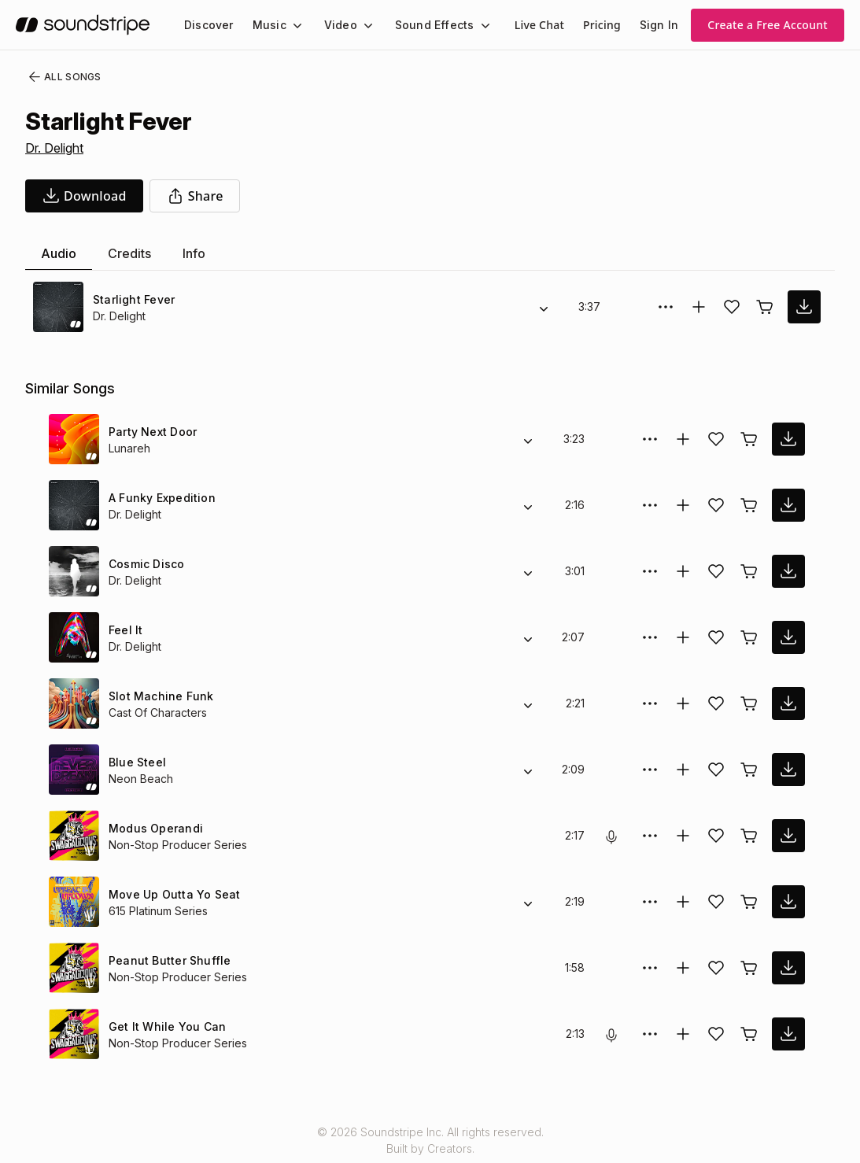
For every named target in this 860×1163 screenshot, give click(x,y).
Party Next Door (152, 431)
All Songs (62, 77)
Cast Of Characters (157, 712)
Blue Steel (135, 762)
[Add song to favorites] (731, 306)
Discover (207, 24)
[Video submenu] (358, 25)
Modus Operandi (154, 828)
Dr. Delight (56, 148)
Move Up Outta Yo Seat (171, 894)
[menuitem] (207, 25)
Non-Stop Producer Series (175, 844)
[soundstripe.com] (82, 25)
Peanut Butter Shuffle (167, 960)
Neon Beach (140, 778)
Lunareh (130, 448)
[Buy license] (764, 306)
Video (334, 24)
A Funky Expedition (160, 497)
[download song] (84, 195)
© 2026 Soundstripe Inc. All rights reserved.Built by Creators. (429, 1140)
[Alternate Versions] (543, 306)
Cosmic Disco (144, 563)
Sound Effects (424, 24)
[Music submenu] (290, 25)
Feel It (125, 629)
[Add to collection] (698, 306)
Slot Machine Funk (158, 696)
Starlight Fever (132, 299)
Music (265, 24)
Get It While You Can (164, 1026)
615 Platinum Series (160, 910)
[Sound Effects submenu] (470, 25)
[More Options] (665, 306)
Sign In (660, 24)
